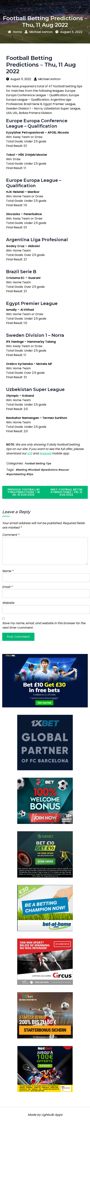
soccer (64, 470)
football (35, 470)
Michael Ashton (39, 32)
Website (8, 603)
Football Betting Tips (38, 463)
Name (7, 571)
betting (22, 470)
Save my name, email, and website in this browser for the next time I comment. (43, 625)
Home (15, 32)
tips (30, 474)
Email (7, 587)
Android (45, 453)
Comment (10, 535)
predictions (50, 470)
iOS (29, 453)
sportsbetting (16, 474)
